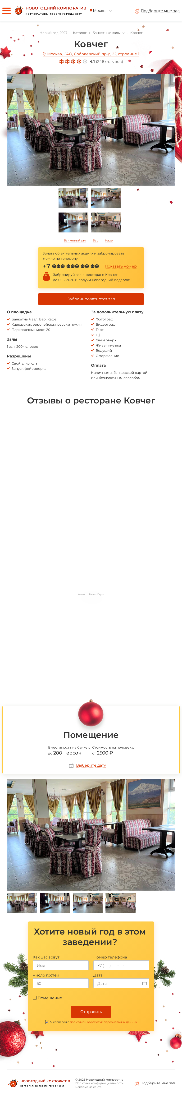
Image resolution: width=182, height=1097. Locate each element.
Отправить (91, 1011)
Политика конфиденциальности (99, 1083)
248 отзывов (109, 61)
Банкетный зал (75, 240)
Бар (95, 240)
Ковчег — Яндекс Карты (91, 594)
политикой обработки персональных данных (103, 1022)
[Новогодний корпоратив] (49, 10)
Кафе (109, 240)
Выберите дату (91, 765)
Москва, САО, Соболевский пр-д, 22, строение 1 (93, 54)
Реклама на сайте (88, 1087)
